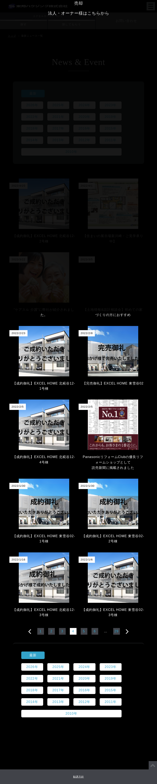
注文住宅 (78, 545)
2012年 (84, 140)
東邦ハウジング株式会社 (38, 3)
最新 (32, 93)
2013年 (58, 140)
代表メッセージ (134, 477)
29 (116, 631)
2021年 (58, 117)
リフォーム (78, 565)
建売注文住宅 (78, 555)
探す (23, 24)
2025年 (58, 105)
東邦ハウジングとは (26, 477)
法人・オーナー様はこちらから (78, 595)
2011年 (111, 140)
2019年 (111, 117)
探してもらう (71, 24)
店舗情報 (78, 487)
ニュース (81, 477)
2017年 (58, 128)
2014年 (32, 140)
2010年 (71, 152)
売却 (78, 585)
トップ (12, 35)
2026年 (32, 105)
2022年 (32, 117)
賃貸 (78, 575)
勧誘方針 (78, 776)
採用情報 (105, 477)
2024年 (84, 105)
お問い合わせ (126, 20)
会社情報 (58, 477)
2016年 (84, 128)
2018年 (32, 128)
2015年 (111, 128)
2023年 (111, 105)
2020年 (84, 117)
